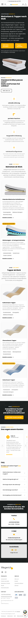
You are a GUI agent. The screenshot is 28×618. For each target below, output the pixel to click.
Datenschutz (10, 615)
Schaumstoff (4, 579)
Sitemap (16, 585)
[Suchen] (5, 4)
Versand (18, 611)
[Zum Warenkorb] (26, 5)
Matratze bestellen (5, 45)
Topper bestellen (19, 45)
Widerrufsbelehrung (21, 615)
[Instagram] (5, 572)
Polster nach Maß (5, 581)
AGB (15, 615)
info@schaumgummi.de (6, 596)
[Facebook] (2, 572)
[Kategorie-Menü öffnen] (2, 4)
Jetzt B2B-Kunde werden (14, 419)
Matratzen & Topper (5, 583)
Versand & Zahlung (19, 583)
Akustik (2, 585)
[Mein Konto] (23, 5)
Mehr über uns (6, 92)
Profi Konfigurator (5, 587)
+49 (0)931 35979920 (6, 594)
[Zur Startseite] (14, 4)
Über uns (17, 579)
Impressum (3, 615)
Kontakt (16, 581)
